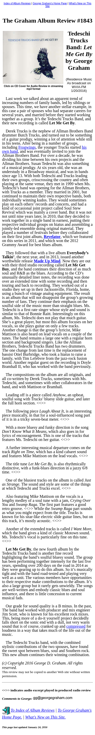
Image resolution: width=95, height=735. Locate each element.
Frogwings (26, 147)
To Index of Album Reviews (28, 710)
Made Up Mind (47, 261)
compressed (76, 626)
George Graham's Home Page (50, 3)
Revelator (52, 236)
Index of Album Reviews (17, 3)
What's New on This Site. (45, 717)
